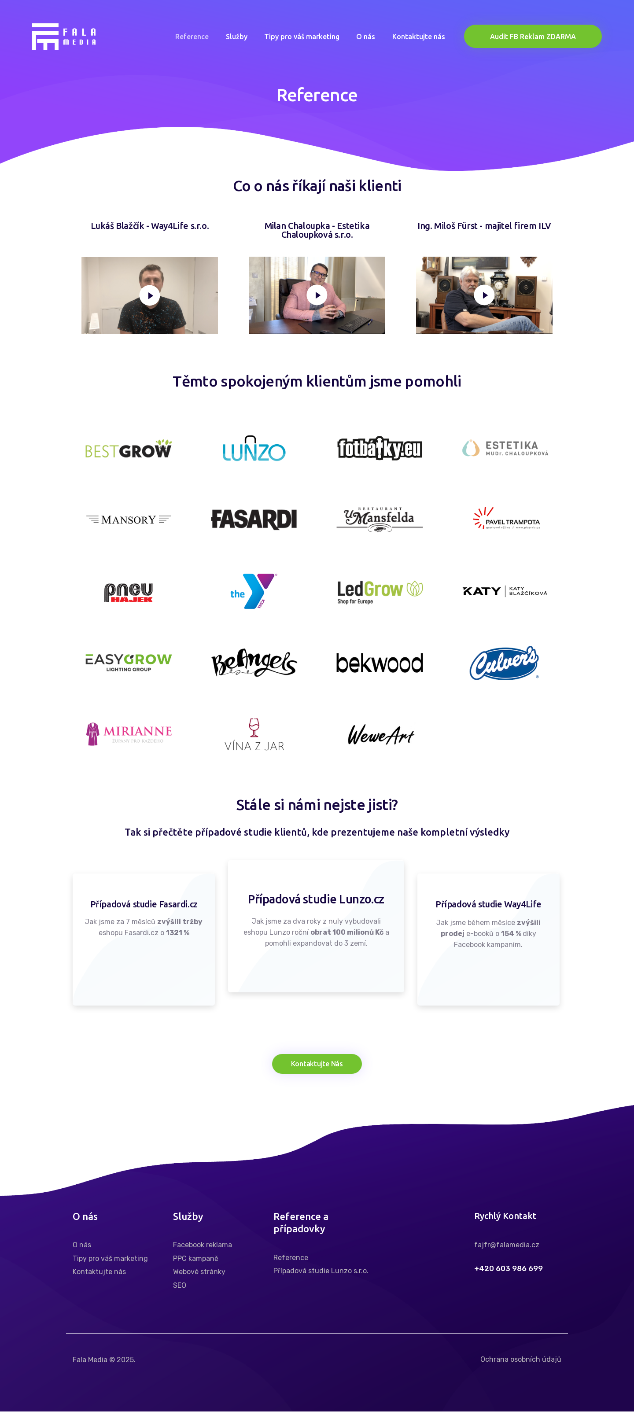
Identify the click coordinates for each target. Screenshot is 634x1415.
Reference (290, 1261)
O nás (82, 1249)
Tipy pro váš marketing (110, 1262)
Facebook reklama (202, 1249)
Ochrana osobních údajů (520, 1363)
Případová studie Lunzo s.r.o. (321, 1275)
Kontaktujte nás (99, 1275)
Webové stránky (199, 1275)
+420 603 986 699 (508, 1272)
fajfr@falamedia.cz (506, 1248)
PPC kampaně (195, 1262)
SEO (179, 1289)
